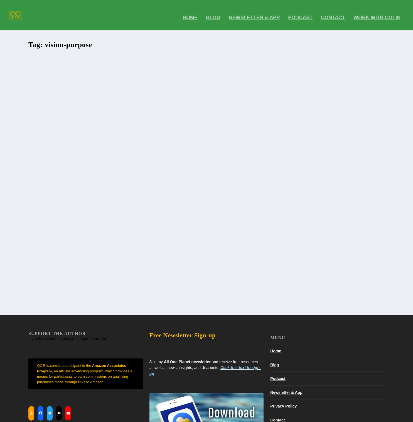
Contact (333, 13)
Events (79, 125)
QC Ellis (44, 125)
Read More (49, 186)
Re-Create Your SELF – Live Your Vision (75, 116)
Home (190, 13)
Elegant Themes (62, 415)
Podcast (300, 13)
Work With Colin (376, 13)
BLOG (213, 13)
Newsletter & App (254, 13)
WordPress (104, 415)
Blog (274, 265)
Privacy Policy (283, 306)
